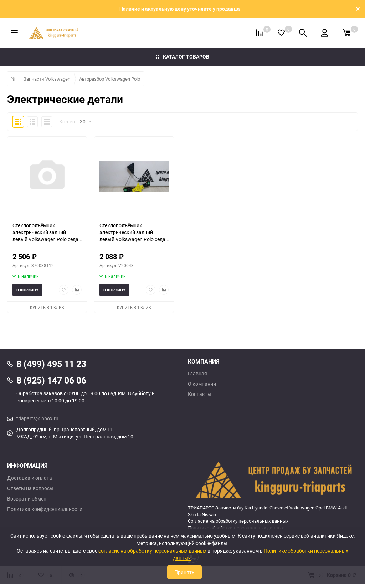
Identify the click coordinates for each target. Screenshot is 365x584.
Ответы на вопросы (30, 488)
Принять (184, 572)
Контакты (199, 394)
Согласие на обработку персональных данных (238, 521)
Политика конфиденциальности (44, 509)
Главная (197, 373)
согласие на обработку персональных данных (152, 550)
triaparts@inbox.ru (37, 418)
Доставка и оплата (29, 478)
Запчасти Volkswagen (47, 79)
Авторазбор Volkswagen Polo (109, 79)
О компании (202, 383)
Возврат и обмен (26, 498)
